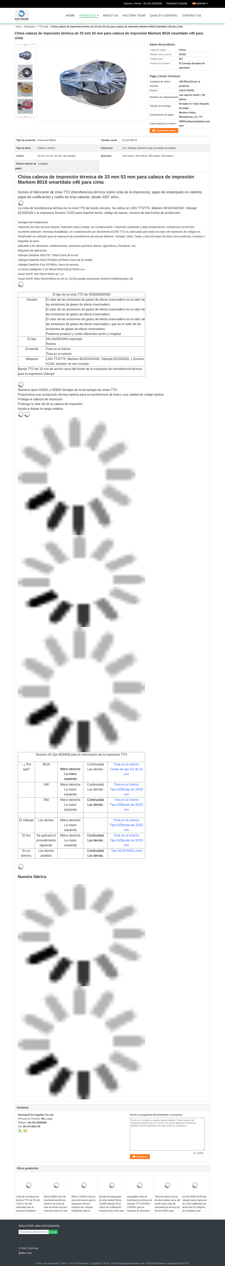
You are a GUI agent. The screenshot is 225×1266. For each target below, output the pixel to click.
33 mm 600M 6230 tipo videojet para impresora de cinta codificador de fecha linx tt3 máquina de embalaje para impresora (194, 1205)
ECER (186, 1263)
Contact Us (191, 15)
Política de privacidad (47, 1263)
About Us (110, 15)
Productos (29, 26)
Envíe (53, 1232)
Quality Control (164, 15)
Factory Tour (133, 15)
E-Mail (22, 1248)
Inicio (18, 26)
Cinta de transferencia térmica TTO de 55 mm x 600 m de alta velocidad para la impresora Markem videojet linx (28, 1205)
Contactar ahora (166, 130)
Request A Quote (176, 3)
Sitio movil (25, 1253)
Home (70, 15)
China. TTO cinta (69, 1263)
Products (87, 15)
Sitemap (33, 1248)
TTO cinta (43, 26)
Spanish (203, 2)
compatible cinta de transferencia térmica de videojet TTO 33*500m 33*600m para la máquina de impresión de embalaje (139, 1205)
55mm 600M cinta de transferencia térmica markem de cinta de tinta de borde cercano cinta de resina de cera (56, 1203)
